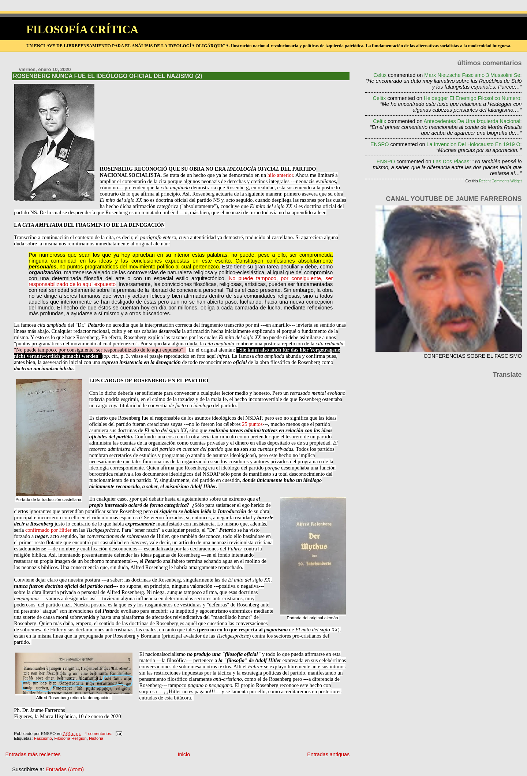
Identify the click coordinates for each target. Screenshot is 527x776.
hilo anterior (280, 175)
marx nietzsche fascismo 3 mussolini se (472, 75)
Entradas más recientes (32, 754)
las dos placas (451, 161)
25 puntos (252, 424)
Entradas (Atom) (64, 769)
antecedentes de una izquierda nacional (472, 121)
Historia (96, 738)
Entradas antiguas (328, 754)
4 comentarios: (99, 733)
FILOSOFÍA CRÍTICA (82, 29)
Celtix (379, 75)
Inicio (184, 754)
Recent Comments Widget (500, 181)
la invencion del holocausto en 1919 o (473, 144)
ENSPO (379, 144)
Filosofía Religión (70, 738)
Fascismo (43, 738)
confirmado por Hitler (48, 530)
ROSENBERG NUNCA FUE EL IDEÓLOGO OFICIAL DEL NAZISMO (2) (107, 76)
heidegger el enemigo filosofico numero (472, 98)
